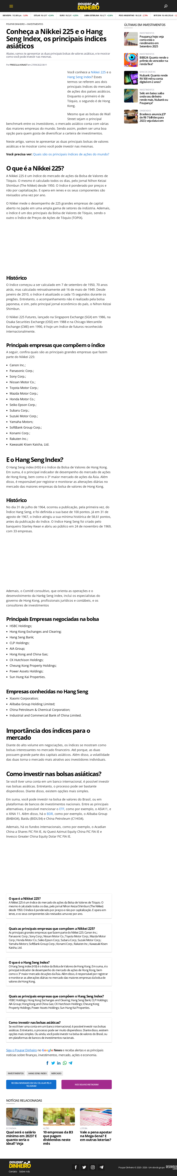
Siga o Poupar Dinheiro (21, 1050)
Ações (46, 1128)
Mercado (56, 1073)
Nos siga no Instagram (87, 1084)
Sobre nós (24, 1171)
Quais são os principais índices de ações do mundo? (71, 154)
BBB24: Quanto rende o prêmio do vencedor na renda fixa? (154, 61)
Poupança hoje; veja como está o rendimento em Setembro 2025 (152, 41)
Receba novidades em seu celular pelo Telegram (31, 1084)
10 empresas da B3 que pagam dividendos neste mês (58, 1137)
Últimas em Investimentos (144, 25)
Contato (13, 1171)
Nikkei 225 (98, 72)
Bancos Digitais (147, 72)
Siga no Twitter (84, 1167)
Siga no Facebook (75, 1167)
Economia (11, 1128)
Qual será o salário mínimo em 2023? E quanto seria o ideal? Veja (21, 1137)
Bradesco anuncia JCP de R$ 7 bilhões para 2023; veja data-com (153, 117)
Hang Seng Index (79, 77)
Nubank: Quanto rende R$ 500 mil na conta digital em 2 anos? (154, 79)
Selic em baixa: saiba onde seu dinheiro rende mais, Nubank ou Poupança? (154, 98)
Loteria (83, 1128)
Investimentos (35, 24)
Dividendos (145, 111)
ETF (61, 809)
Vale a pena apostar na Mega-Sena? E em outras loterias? (96, 1136)
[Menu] (11, 6)
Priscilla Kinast (18, 64)
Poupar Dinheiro (15, 24)
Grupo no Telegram (101, 1167)
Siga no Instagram (92, 1167)
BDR (50, 814)
